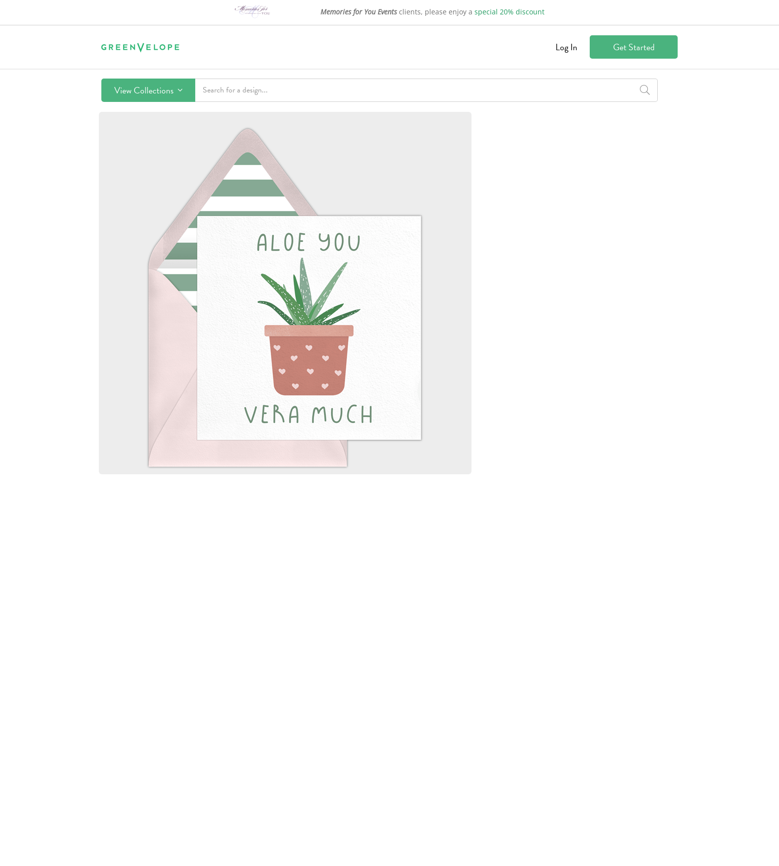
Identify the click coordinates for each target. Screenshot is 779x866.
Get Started (634, 47)
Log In (566, 47)
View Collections (148, 90)
